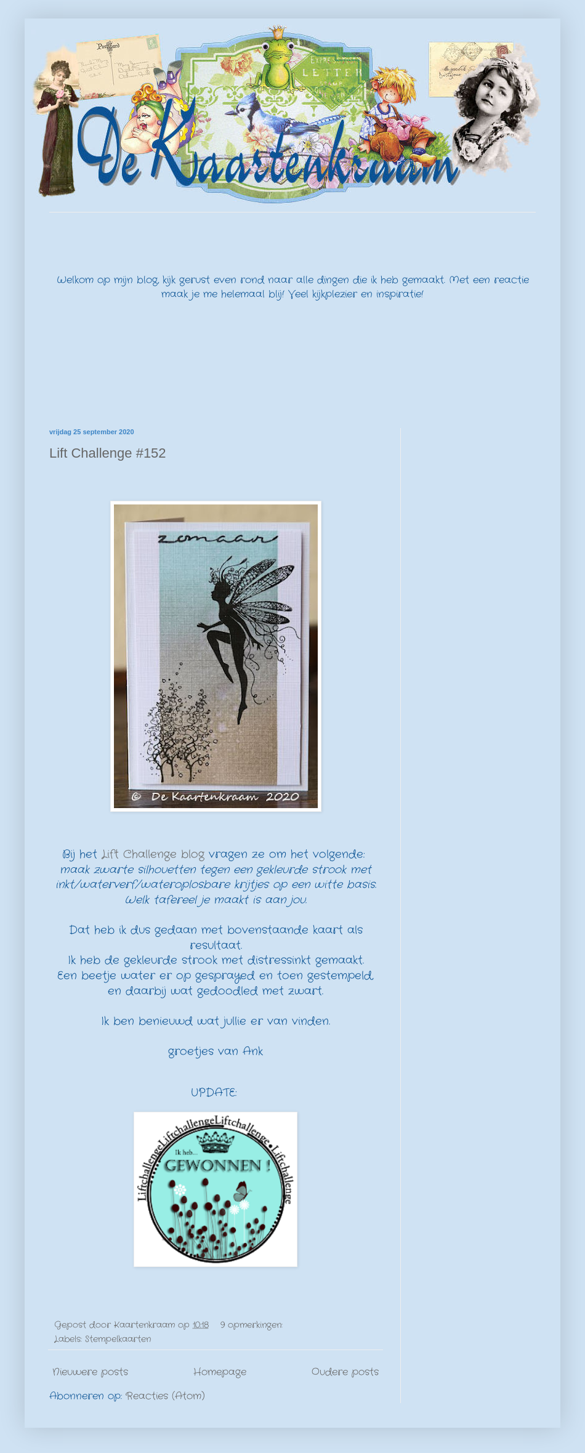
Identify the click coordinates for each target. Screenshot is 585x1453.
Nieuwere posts (90, 1372)
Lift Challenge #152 (107, 453)
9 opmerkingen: (253, 1325)
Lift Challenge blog (153, 854)
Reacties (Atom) (165, 1396)
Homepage (219, 1372)
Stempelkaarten (118, 1339)
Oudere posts (345, 1372)
